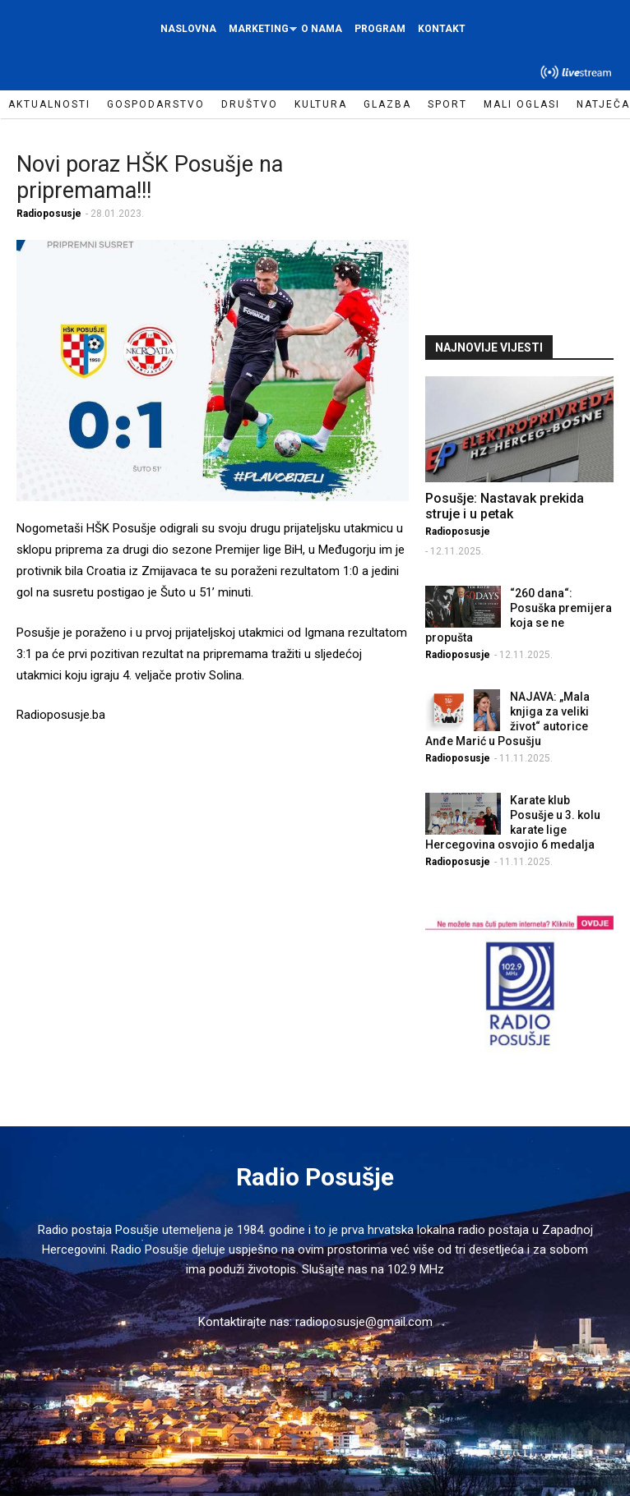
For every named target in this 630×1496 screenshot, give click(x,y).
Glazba (387, 104)
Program (379, 29)
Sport (447, 104)
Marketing (261, 33)
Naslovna (188, 29)
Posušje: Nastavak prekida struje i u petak (504, 506)
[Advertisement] (527, 225)
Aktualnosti (49, 104)
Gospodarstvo (156, 104)
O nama (321, 29)
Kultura (320, 104)
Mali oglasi (522, 104)
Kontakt (442, 29)
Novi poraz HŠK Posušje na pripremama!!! (149, 177)
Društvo (249, 104)
